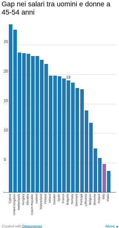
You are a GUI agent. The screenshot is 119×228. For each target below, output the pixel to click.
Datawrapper (32, 226)
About (110, 226)
